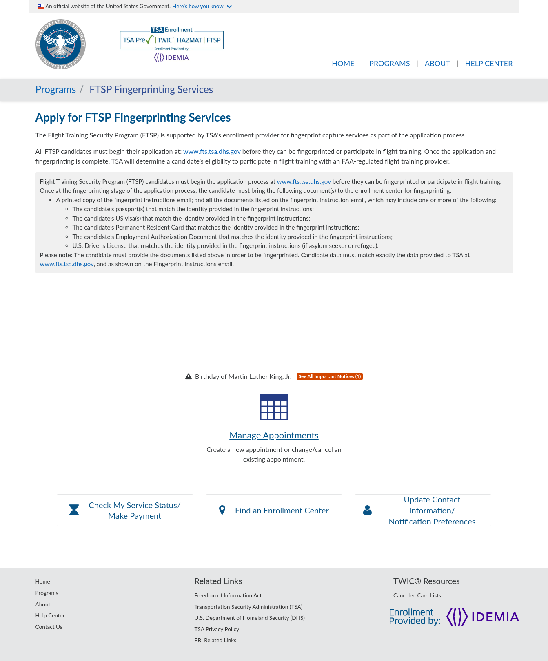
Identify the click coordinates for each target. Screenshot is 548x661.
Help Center (50, 615)
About (43, 604)
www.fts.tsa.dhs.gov (212, 151)
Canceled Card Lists (417, 595)
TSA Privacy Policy (217, 629)
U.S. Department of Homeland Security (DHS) (250, 618)
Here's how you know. (201, 6)
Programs (55, 89)
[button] (125, 510)
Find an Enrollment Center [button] (274, 510)
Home (42, 581)
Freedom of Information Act (228, 595)
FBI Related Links (216, 640)
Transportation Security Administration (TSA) (249, 607)
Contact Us (48, 626)
